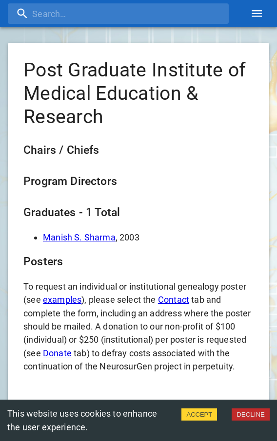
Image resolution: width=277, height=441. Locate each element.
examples (62, 299)
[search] (118, 13)
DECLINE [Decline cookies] (251, 414)
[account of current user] (256, 13)
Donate (57, 353)
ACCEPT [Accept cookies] (199, 414)
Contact (173, 299)
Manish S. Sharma (79, 237)
